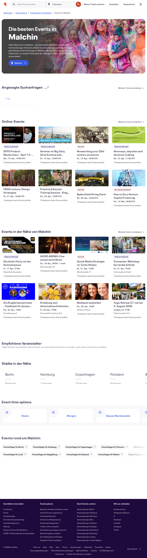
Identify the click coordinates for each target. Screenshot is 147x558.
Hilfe (51, 547)
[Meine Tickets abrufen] (94, 4)
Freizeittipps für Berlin (13, 447)
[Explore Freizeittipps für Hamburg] (60, 447)
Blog (45, 547)
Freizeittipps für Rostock (78, 454)
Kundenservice (119, 509)
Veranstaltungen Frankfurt (87, 523)
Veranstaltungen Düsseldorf (87, 530)
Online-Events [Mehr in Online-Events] (13, 121)
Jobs (57, 547)
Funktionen (7, 509)
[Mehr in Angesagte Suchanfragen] (127, 88)
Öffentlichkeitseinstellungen (62, 550)
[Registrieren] (129, 4)
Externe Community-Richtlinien (15, 530)
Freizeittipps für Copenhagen (79, 447)
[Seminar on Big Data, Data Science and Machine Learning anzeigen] (55, 135)
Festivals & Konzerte (48, 516)
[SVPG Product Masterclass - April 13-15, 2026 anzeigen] (18, 135)
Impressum (59, 554)
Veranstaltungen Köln (85, 519)
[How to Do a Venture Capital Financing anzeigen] (128, 178)
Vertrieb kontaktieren (122, 513)
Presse (64, 547)
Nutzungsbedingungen (39, 550)
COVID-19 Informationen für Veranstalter (18, 533)
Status (108, 547)
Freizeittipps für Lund (13, 454)
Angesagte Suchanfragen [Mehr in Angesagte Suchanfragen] (25, 87)
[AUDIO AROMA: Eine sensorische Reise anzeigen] (55, 245)
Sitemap (6, 526)
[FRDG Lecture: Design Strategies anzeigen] (18, 178)
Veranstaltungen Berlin (85, 509)
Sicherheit (88, 547)
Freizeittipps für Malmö (108, 454)
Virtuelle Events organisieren (51, 513)
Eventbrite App (9, 516)
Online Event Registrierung (50, 519)
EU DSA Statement (107, 550)
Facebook (117, 519)
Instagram (117, 526)
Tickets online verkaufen (49, 526)
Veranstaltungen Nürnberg (87, 533)
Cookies (94, 550)
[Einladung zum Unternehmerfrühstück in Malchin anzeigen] (55, 291)
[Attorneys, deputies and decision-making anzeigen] (128, 135)
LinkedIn (117, 523)
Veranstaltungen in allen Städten (89, 540)
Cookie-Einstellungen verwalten (79, 554)
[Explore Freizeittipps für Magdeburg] (61, 454)
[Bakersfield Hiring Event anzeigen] (92, 178)
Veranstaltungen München (87, 516)
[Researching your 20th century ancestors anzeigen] (92, 135)
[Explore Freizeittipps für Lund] (26, 454)
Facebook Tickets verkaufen (51, 540)
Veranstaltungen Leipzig (86, 537)
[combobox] (63, 4)
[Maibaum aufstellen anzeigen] (92, 291)
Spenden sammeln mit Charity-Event (54, 509)
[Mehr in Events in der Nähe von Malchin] (127, 232)
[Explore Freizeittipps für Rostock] (92, 454)
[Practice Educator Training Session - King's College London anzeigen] (55, 178)
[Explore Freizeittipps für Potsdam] (128, 447)
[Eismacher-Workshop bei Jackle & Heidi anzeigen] (128, 245)
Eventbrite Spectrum (11, 523)
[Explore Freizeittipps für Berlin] (27, 447)
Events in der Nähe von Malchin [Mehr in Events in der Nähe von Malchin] (26, 231)
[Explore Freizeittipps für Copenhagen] (95, 447)
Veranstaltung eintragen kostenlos (53, 530)
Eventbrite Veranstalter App (13, 519)
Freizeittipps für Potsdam (112, 447)
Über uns (36, 547)
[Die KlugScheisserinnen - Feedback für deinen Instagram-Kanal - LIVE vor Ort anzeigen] (18, 291)
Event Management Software (51, 537)
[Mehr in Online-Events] (127, 122)
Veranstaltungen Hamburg (87, 513)
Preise (5, 513)
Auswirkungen (75, 547)
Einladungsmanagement (49, 523)
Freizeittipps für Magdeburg (44, 454)
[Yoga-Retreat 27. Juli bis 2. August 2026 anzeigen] (128, 291)
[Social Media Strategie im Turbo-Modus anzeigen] (92, 245)
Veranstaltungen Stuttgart (87, 526)
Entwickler (99, 547)
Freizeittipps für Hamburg (44, 447)
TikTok (116, 530)
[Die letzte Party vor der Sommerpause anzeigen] (18, 245)
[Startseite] (5, 4)
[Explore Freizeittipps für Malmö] (123, 454)
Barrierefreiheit (82, 550)
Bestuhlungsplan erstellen (50, 533)
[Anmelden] (114, 4)
